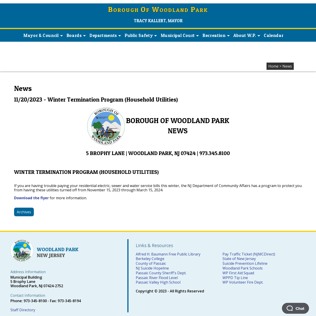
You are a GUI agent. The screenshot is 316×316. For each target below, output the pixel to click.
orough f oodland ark (158, 10)
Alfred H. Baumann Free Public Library (168, 254)
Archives (24, 211)
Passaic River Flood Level (157, 277)
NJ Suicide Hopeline (152, 268)
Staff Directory (22, 309)
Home (273, 66)
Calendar (273, 35)
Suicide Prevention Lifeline (244, 263)
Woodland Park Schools (242, 268)
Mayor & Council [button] (43, 35)
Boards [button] (76, 35)
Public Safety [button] (141, 35)
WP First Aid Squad (238, 272)
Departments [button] (105, 35)
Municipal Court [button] (180, 35)
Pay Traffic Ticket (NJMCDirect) (248, 254)
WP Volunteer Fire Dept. (242, 282)
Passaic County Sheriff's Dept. (161, 272)
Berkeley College (150, 258)
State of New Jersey (239, 258)
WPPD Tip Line (235, 277)
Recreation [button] (216, 35)
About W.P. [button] (246, 35)
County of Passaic (151, 263)
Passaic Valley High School (158, 282)
